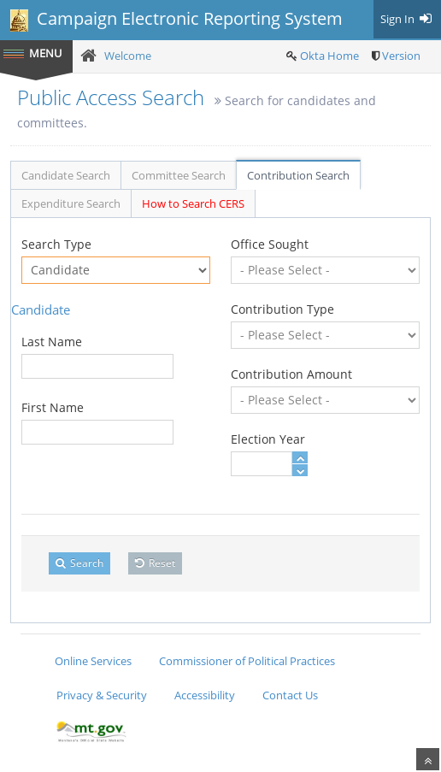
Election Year (268, 439)
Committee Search (179, 175)
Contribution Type (282, 309)
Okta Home (329, 55)
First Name (52, 407)
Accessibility (204, 695)
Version (401, 55)
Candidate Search (65, 175)
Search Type (56, 244)
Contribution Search (298, 175)
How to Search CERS (193, 203)
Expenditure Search (71, 203)
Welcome (127, 55)
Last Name (51, 341)
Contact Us (290, 695)
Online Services (93, 661)
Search (79, 563)
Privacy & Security (101, 695)
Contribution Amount (291, 374)
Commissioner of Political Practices (247, 661)
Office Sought (270, 244)
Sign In (407, 19)
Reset (155, 563)
